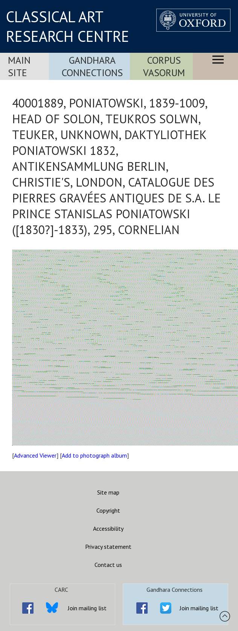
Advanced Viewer (35, 455)
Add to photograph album (94, 455)
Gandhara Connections (92, 66)
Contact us (108, 564)
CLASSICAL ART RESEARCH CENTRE (67, 26)
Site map (108, 492)
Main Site (19, 66)
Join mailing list (87, 608)
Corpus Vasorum (164, 66)
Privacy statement (108, 546)
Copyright (108, 510)
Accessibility (108, 528)
